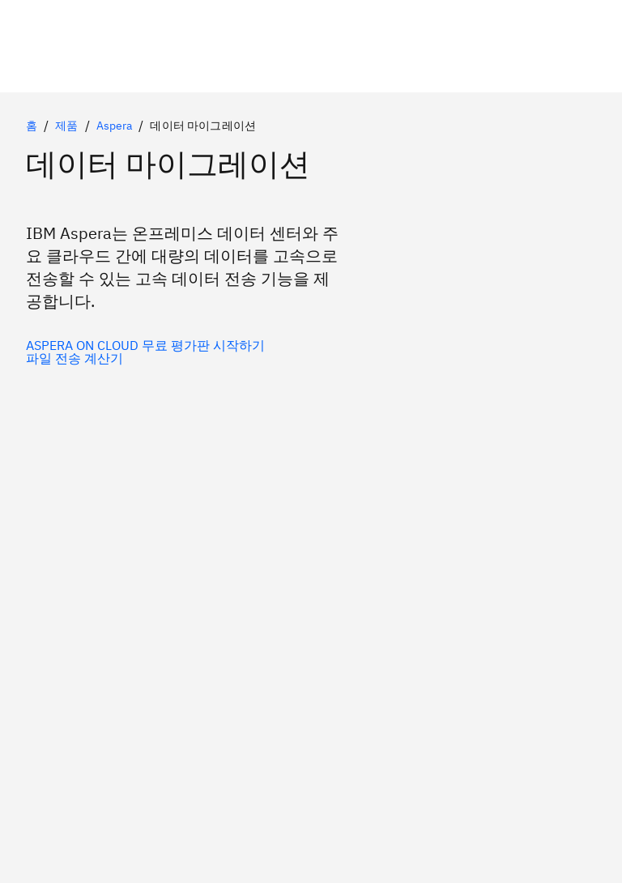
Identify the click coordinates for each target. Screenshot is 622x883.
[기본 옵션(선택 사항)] (145, 345)
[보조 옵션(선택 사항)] (145, 358)
